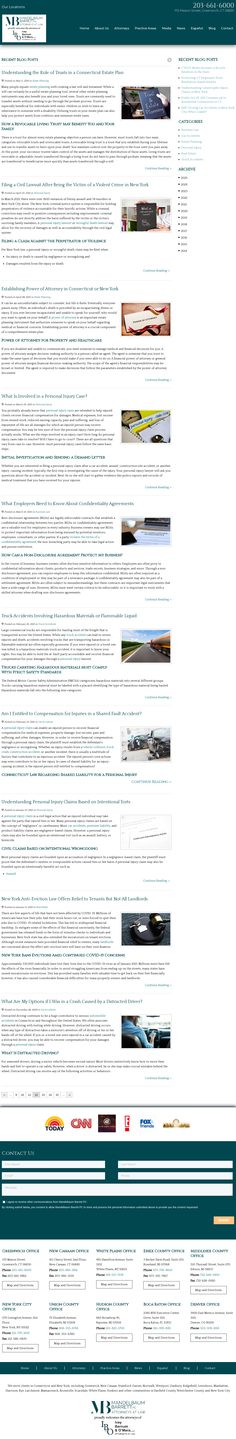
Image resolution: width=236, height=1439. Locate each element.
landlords (106, 942)
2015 (182, 244)
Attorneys (121, 28)
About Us (102, 28)
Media (166, 28)
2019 (182, 217)
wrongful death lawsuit (92, 223)
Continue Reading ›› (158, 168)
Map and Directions (20, 1285)
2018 (182, 224)
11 (29, 1094)
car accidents (77, 825)
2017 (182, 231)
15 (57, 1094)
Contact (227, 28)
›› (69, 1094)
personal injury (70, 659)
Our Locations (13, 7)
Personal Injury (42, 193)
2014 (182, 251)
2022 (182, 197)
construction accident (25, 752)
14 (50, 1094)
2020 (183, 211)
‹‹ (4, 1094)
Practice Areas (145, 28)
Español (197, 28)
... (10, 1094)
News (181, 28)
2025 (183, 177)
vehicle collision (94, 747)
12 (36, 1094)
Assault (11, 873)
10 (22, 1094)
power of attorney (63, 317)
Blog (212, 28)
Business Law (42, 512)
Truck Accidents (47, 624)
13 (43, 1094)
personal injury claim (18, 728)
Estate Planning (40, 81)
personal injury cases (60, 410)
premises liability (98, 825)
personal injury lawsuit (55, 223)
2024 (182, 184)
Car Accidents (45, 722)
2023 (183, 191)
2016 (182, 237)
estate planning (40, 87)
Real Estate (42, 907)
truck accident (76, 635)
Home (84, 28)
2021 (182, 204)
